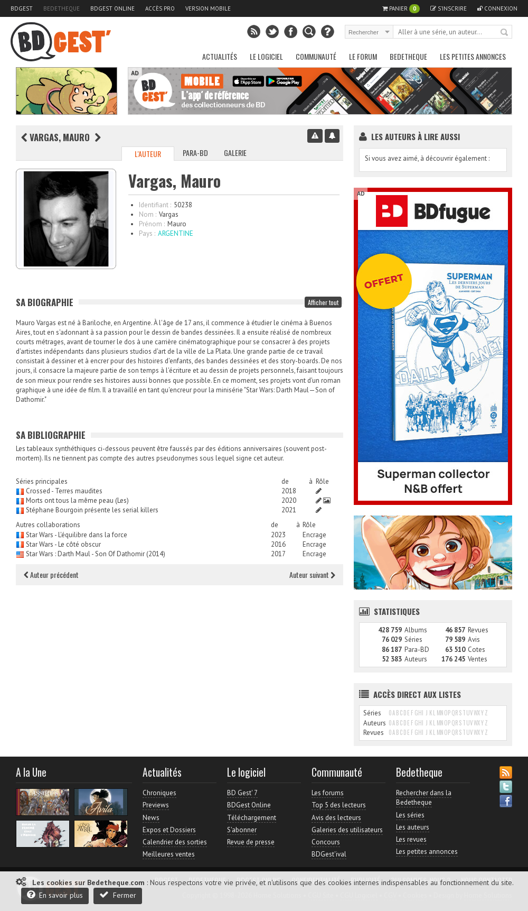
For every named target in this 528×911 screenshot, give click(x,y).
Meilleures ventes (169, 854)
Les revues (411, 839)
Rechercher (505, 33)
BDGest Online (112, 8)
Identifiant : (155, 204)
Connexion (497, 8)
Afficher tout (323, 302)
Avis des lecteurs (336, 817)
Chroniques (159, 792)
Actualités (219, 56)
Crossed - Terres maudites (64, 490)
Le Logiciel (266, 56)
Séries (413, 639)
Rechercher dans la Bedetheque (423, 797)
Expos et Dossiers (169, 829)
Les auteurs (412, 827)
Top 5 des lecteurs (339, 804)
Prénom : (152, 223)
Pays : (147, 233)
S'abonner (242, 829)
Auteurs (415, 659)
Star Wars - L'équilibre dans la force (76, 534)
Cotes (476, 649)
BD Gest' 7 (242, 792)
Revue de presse (251, 842)
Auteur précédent (51, 574)
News (151, 817)
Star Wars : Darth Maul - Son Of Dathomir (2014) (95, 553)
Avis (474, 639)
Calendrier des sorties (175, 842)
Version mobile (208, 8)
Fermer (117, 895)
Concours (326, 842)
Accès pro (160, 8)
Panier (401, 8)
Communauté (316, 56)
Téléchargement (251, 817)
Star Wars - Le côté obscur (63, 544)
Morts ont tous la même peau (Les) (77, 500)
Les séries (410, 815)
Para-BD (195, 152)
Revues (478, 629)
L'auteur (148, 153)
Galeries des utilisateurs (347, 829)
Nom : (147, 214)
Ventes (477, 659)
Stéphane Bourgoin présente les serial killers (92, 509)
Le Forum (363, 56)
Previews (156, 804)
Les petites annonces (473, 56)
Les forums (328, 792)
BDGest (22, 8)
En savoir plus (55, 895)
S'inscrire (448, 8)
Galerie (235, 152)
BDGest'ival (329, 854)
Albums (415, 629)
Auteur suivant (312, 574)
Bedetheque (61, 8)
